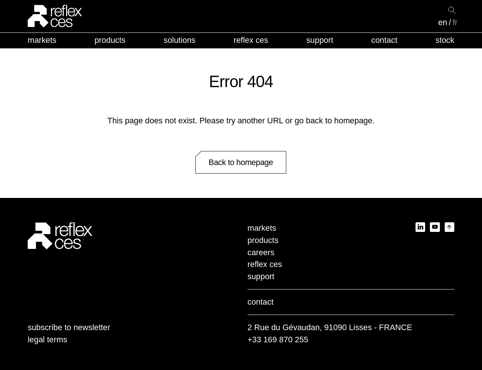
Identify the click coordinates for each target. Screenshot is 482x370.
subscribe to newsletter (69, 327)
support (319, 40)
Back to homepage (241, 162)
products (110, 40)
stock (444, 40)
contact (384, 40)
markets (42, 40)
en (442, 22)
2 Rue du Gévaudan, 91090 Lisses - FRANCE (329, 327)
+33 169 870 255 (277, 339)
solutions (179, 40)
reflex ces (250, 40)
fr (454, 22)
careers (260, 252)
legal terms (47, 339)
